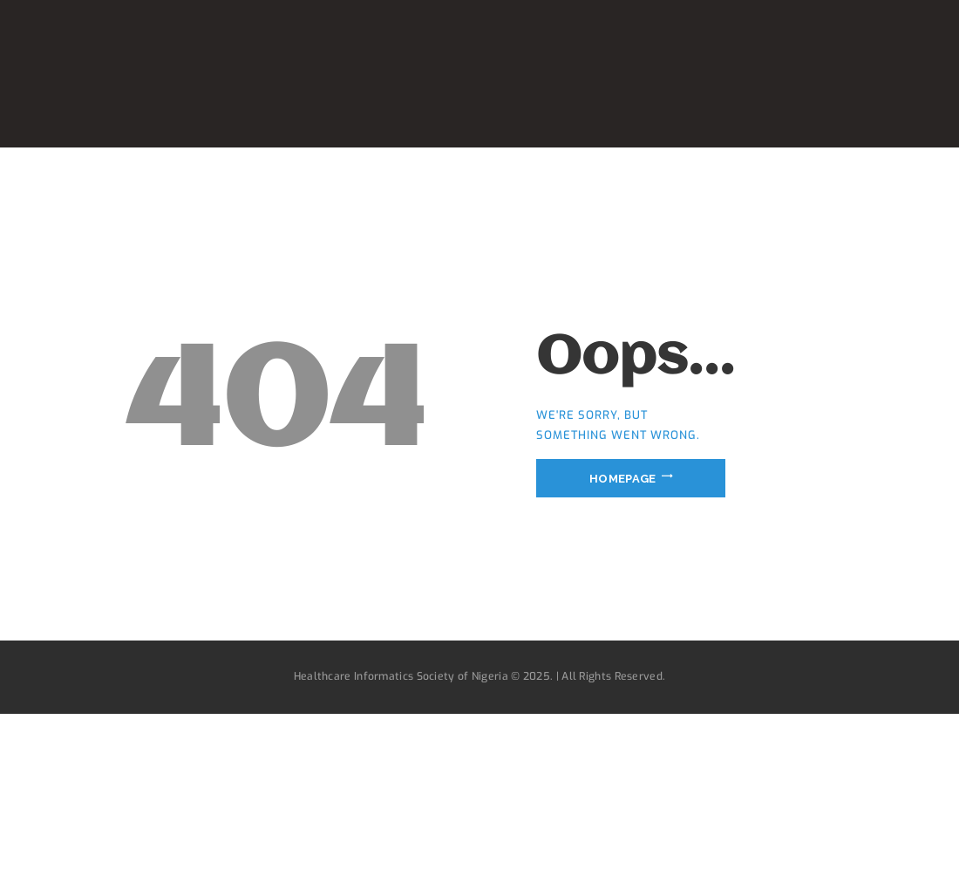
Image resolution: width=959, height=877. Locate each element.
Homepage (622, 477)
